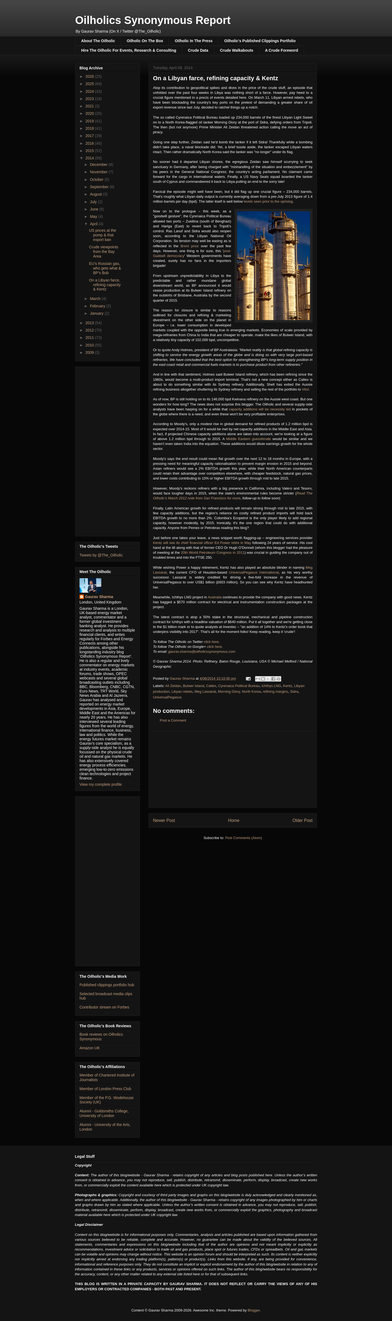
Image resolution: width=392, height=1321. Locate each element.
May (94, 216)
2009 (90, 352)
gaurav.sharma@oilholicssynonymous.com (201, 651)
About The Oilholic (98, 41)
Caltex (211, 686)
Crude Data (198, 50)
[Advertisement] (233, 769)
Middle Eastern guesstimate (248, 439)
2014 (90, 158)
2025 (90, 84)
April (94, 224)
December (99, 164)
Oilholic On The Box (145, 41)
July (94, 202)
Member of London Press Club (105, 1089)
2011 (90, 337)
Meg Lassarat (205, 691)
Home (234, 820)
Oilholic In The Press (193, 41)
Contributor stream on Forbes (104, 1007)
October (97, 179)
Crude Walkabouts (236, 50)
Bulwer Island (193, 686)
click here (211, 642)
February (98, 306)
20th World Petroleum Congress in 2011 (213, 552)
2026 (90, 76)
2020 (90, 113)
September (99, 187)
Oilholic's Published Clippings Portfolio (260, 41)
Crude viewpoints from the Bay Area (103, 251)
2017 (90, 136)
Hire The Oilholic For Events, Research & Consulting (128, 50)
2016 (90, 143)
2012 (90, 330)
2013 (90, 323)
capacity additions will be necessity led (260, 409)
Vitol (305, 389)
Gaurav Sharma (99, 597)
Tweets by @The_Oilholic (101, 555)
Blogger (254, 1310)
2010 (90, 345)
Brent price (189, 246)
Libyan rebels (181, 691)
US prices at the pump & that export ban (102, 235)
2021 (90, 106)
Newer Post (164, 820)
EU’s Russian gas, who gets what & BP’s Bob (105, 268)
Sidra (294, 691)
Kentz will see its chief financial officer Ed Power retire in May (202, 543)
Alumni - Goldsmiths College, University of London (104, 1113)
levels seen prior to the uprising (268, 201)
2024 (90, 91)
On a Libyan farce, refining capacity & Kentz (105, 285)
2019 (90, 121)
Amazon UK (89, 1048)
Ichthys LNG (271, 686)
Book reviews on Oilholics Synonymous (101, 1036)
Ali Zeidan (173, 686)
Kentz (287, 686)
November (99, 172)
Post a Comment (173, 720)
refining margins (275, 691)
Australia (215, 597)
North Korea (251, 691)
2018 (90, 128)
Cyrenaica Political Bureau (238, 686)
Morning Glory (229, 691)
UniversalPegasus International (254, 572)
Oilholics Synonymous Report (153, 20)
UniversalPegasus (167, 697)
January (97, 313)
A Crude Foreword (281, 50)
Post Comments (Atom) (243, 838)
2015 (90, 151)
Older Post (302, 820)
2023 (90, 99)
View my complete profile (100, 784)
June (94, 209)
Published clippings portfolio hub (106, 985)
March (96, 298)
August (96, 194)
